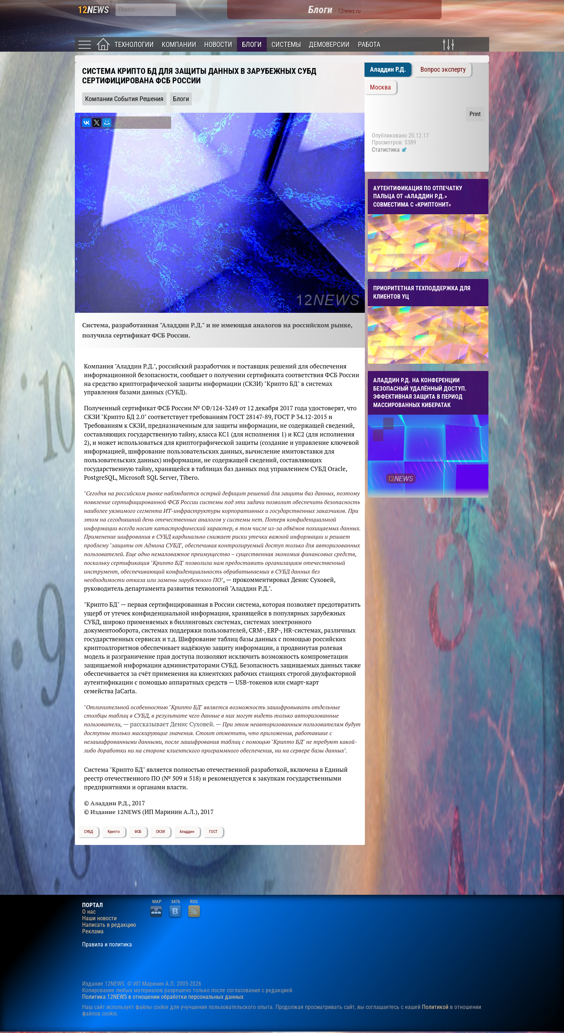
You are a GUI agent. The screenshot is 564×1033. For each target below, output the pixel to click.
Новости (218, 44)
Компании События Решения (124, 99)
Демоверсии (329, 44)
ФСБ (137, 831)
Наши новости (99, 918)
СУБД (88, 831)
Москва (380, 87)
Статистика (389, 149)
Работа (369, 44)
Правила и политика (107, 944)
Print (475, 114)
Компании (179, 44)
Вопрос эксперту (443, 69)
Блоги (252, 44)
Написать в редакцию (109, 925)
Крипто (114, 831)
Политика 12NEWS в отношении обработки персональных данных (162, 996)
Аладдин (187, 831)
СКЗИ (160, 831)
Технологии (134, 44)
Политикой (435, 1007)
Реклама (93, 931)
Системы (286, 44)
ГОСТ (213, 831)
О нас (89, 912)
